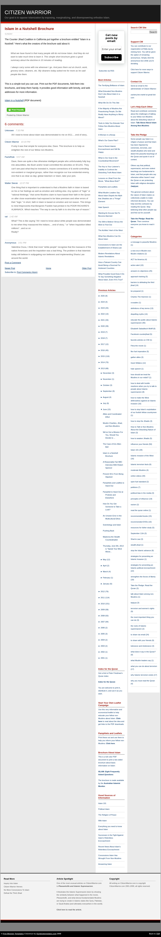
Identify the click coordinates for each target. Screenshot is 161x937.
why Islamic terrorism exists (142, 675)
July (105, 403)
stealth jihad (136, 545)
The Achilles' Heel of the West (110, 230)
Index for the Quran (106, 682)
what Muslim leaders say (141, 660)
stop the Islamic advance (141, 550)
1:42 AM (13, 216)
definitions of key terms (140, 308)
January (106, 584)
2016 (103, 350)
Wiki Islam (102, 821)
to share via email (138, 635)
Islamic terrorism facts (140, 464)
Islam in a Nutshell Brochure (29, 29)
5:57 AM (20, 157)
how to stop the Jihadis (140, 421)
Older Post (86, 268)
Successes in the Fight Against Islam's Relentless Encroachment (110, 838)
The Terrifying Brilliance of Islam (111, 85)
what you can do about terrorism (144, 666)
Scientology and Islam (112, 525)
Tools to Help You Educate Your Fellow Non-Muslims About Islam (111, 126)
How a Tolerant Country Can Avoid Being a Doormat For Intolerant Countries (109, 265)
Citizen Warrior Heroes (13, 887)
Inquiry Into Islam (11, 883)
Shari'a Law (136, 539)
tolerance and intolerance (141, 646)
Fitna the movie (137, 346)
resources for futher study (141, 528)
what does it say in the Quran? (143, 652)
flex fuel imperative (139, 351)
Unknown (9, 130)
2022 (103, 314)
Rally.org (146, 49)
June (105, 409)
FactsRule (9, 157)
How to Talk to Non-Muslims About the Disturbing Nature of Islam (143, 430)
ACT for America (138, 259)
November (107, 379)
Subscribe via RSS (106, 71)
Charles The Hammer (140, 297)
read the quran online (140, 510)
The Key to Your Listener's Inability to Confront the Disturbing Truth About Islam (109, 170)
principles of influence (140, 499)
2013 (103, 368)
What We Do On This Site (108, 103)
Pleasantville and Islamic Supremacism (75, 886)
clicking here (136, 52)
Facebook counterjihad (140, 334)
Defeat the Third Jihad (13, 893)
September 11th (137, 533)
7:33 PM (20, 130)
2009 (103, 610)
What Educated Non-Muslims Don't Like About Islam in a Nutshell (110, 94)
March (105, 572)
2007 (103, 622)
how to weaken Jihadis (140, 438)
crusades (135, 303)
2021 (103, 320)
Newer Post (10, 268)
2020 (103, 326)
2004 (103, 640)
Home (48, 268)
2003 (103, 646)
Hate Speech (103, 207)
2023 (103, 308)
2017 (103, 344)
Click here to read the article (69, 910)
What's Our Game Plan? (108, 140)
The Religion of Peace (107, 815)
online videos (136, 476)
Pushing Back (108, 531)
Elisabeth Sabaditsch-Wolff (142, 329)
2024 (103, 302)
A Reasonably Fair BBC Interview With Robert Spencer (113, 465)
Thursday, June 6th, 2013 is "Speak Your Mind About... (113, 549)
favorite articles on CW (140, 340)
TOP (158, 934)
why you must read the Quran (143, 681)
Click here (110, 743)
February (107, 578)
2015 (103, 356)
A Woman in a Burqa (106, 135)
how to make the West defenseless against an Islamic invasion (143, 401)
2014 (103, 362)
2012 (103, 591)
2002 (103, 652)
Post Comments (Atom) (27, 272)
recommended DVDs (139, 522)
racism (134, 505)
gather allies (136, 357)
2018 (103, 338)
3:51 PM (22, 242)
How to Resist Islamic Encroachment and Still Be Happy (109, 149)
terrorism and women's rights (142, 608)
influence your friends (140, 444)
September (107, 391)
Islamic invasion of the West (142, 456)
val (6, 216)
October (106, 385)
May (105, 560)
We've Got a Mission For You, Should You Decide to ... (113, 435)
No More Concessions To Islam (16, 890)
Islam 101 (102, 803)
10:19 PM (25, 142)
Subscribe (111, 57)
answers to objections (140, 271)
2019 (103, 332)
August (106, 397)
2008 (103, 616)
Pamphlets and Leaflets (108, 187)
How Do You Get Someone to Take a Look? (112, 507)
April (105, 566)
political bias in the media (141, 493)
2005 (103, 634)
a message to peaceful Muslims (144, 242)
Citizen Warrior (28, 12)
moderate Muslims (138, 470)
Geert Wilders (137, 363)
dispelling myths (137, 314)
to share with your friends (141, 640)
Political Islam (103, 809)
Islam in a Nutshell (14, 100)
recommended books (139, 516)
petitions (134, 487)
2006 (103, 628)
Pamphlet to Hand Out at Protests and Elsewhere (113, 495)
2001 (103, 658)
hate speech (136, 369)
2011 (103, 598)
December (107, 373)
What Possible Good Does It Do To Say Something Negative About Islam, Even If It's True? (111, 277)
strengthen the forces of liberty (143, 577)
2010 (103, 604)
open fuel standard (139, 482)
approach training (138, 277)
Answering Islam (105, 864)
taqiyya (134, 186)
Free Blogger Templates (13, 934)
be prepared (136, 291)
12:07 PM (24, 183)
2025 (103, 296)
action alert (135, 265)
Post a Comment (13, 262)
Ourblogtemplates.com (46, 934)
